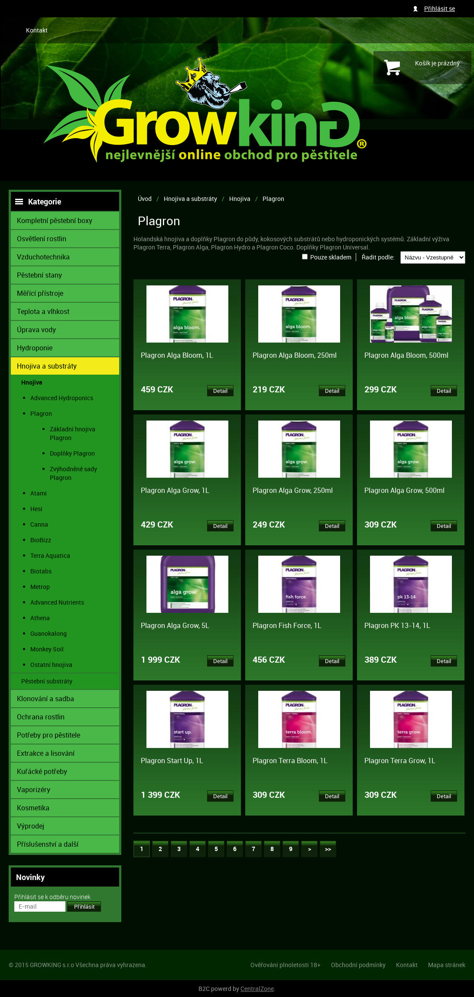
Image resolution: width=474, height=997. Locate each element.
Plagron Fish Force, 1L (287, 625)
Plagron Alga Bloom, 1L (177, 355)
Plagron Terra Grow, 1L (399, 760)
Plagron (273, 198)
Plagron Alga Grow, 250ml (293, 490)
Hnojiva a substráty (190, 198)
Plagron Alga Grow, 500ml (404, 490)
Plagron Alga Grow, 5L (175, 625)
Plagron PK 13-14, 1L (397, 625)
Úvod (145, 198)
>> (328, 849)
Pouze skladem (330, 257)
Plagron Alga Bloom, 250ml (295, 355)
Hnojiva (239, 198)
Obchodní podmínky (358, 965)
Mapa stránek (446, 965)
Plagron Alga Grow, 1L (175, 490)
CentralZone (257, 988)
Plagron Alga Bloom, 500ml (406, 355)
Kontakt (37, 30)
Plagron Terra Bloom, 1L (290, 760)
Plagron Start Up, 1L (172, 760)
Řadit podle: (378, 257)
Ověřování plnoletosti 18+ (285, 965)
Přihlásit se (439, 8)
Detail (220, 391)
